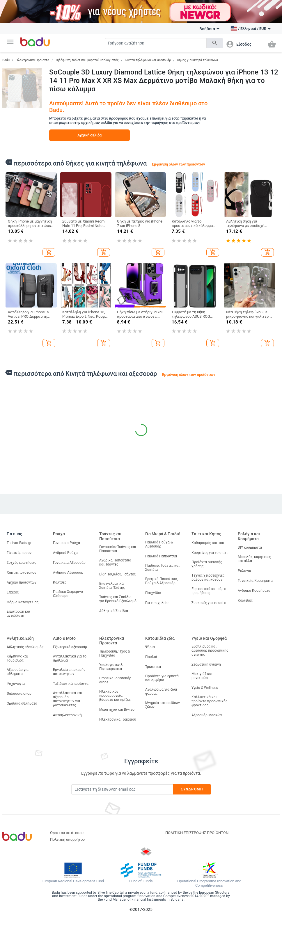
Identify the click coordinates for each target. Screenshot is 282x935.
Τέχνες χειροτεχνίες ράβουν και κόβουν (207, 577)
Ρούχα (59, 534)
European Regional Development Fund (73, 881)
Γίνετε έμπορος (19, 553)
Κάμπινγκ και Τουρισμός (17, 658)
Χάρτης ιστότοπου (21, 572)
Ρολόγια (244, 571)
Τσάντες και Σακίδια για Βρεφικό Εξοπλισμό (117, 599)
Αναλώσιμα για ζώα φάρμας (161, 691)
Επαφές (13, 592)
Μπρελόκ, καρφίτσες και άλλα (254, 559)
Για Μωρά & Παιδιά (162, 534)
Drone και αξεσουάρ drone (115, 680)
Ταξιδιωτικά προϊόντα (70, 684)
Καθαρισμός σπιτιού (207, 543)
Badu (6, 60)
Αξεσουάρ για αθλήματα (18, 672)
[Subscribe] (122, 789)
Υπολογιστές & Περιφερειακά (111, 667)
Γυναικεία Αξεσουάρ (69, 563)
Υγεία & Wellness (204, 688)
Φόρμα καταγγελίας (22, 602)
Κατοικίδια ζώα (160, 638)
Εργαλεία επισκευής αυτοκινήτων (69, 672)
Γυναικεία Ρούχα (66, 543)
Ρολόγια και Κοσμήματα (249, 536)
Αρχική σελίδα (89, 135)
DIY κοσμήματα (250, 547)
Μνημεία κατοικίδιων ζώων (162, 705)
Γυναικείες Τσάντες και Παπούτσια (117, 549)
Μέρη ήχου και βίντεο (116, 710)
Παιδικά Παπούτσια (161, 556)
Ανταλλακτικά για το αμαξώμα (69, 658)
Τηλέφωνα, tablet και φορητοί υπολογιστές (87, 60)
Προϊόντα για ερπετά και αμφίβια (162, 678)
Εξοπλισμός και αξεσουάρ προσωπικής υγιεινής (209, 650)
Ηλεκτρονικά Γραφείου (117, 719)
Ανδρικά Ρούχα (65, 553)
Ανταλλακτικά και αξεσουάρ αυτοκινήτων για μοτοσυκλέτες (67, 699)
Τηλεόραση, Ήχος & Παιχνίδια (114, 653)
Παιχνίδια (153, 593)
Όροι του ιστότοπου (67, 833)
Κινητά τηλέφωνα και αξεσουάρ (148, 60)
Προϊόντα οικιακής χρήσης (206, 564)
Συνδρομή (192, 789)
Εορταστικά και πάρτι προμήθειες (208, 591)
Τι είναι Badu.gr (19, 543)
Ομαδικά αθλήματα (22, 703)
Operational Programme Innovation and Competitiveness (209, 883)
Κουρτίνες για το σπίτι (209, 553)
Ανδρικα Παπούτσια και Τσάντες (115, 562)
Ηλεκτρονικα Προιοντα (32, 60)
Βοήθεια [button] (209, 28)
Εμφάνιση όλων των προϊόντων (178, 164)
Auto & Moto (64, 638)
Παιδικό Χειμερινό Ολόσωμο (68, 594)
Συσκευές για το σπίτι (208, 603)
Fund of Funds (141, 881)
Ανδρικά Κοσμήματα (254, 591)
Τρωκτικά (153, 667)
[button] (10, 42)
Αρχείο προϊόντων (21, 582)
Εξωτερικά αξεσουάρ (70, 647)
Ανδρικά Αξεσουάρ (68, 572)
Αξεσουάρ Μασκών (206, 715)
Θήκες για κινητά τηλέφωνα (197, 60)
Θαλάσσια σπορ (19, 694)
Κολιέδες (245, 600)
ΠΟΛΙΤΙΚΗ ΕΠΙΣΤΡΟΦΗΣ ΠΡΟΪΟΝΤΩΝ (196, 833)
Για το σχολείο (157, 603)
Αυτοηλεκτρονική (67, 715)
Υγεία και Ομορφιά (209, 638)
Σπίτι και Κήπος (206, 534)
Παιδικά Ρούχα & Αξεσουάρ (159, 544)
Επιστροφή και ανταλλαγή (18, 613)
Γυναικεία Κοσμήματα (255, 581)
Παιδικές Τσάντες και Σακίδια (162, 568)
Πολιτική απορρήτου (67, 839)
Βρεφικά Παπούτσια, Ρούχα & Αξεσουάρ (161, 581)
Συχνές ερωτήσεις (21, 563)
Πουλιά (151, 657)
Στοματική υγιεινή (206, 664)
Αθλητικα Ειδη (20, 638)
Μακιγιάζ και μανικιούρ (201, 676)
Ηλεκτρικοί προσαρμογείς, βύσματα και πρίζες (115, 695)
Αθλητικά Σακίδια (113, 611)
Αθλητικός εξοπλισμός (25, 647)
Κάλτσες (59, 582)
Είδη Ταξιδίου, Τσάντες (117, 574)
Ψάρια (150, 647)
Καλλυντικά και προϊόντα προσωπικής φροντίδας (209, 701)
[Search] (156, 43)
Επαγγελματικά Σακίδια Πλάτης (112, 586)
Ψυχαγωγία (16, 684)
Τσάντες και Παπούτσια (110, 536)
